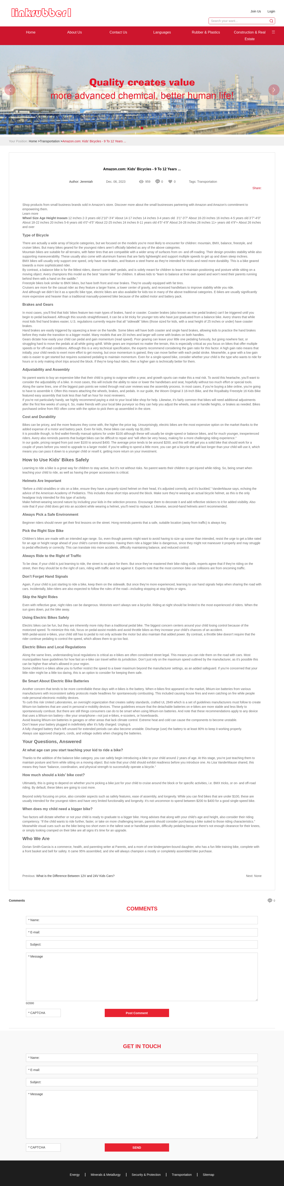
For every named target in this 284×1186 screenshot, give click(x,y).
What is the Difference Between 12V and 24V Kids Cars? (75, 876)
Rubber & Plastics (206, 32)
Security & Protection (146, 1174)
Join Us (255, 11)
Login (271, 11)
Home (31, 32)
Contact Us (118, 32)
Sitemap (208, 1174)
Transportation (50, 141)
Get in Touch (142, 1046)
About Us (74, 32)
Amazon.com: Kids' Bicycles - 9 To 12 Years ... (94, 141)
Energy (75, 1174)
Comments (142, 909)
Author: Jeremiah (81, 182)
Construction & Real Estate (249, 35)
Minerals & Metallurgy (106, 1174)
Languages (162, 32)
